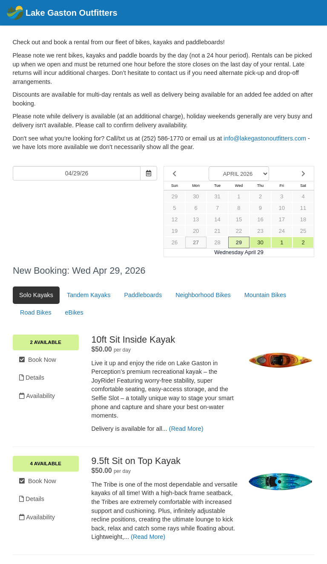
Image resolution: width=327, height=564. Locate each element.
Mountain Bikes (265, 295)
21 (217, 231)
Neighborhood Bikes (203, 295)
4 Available (45, 463)
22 (239, 231)
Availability (37, 395)
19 (175, 231)
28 (217, 242)
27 (196, 242)
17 (282, 219)
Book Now (37, 359)
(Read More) (186, 428)
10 (282, 208)
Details (31, 377)
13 (196, 219)
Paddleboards (143, 295)
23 (260, 231)
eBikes (74, 312)
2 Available (45, 342)
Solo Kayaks (36, 295)
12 (175, 219)
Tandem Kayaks (88, 295)
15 (239, 219)
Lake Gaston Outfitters (62, 13)
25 (303, 231)
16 (260, 219)
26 (175, 242)
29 (175, 196)
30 (196, 196)
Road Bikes (36, 312)
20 (196, 231)
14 (217, 219)
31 (217, 196)
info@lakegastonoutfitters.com (265, 138)
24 (282, 231)
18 (303, 219)
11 (303, 208)
